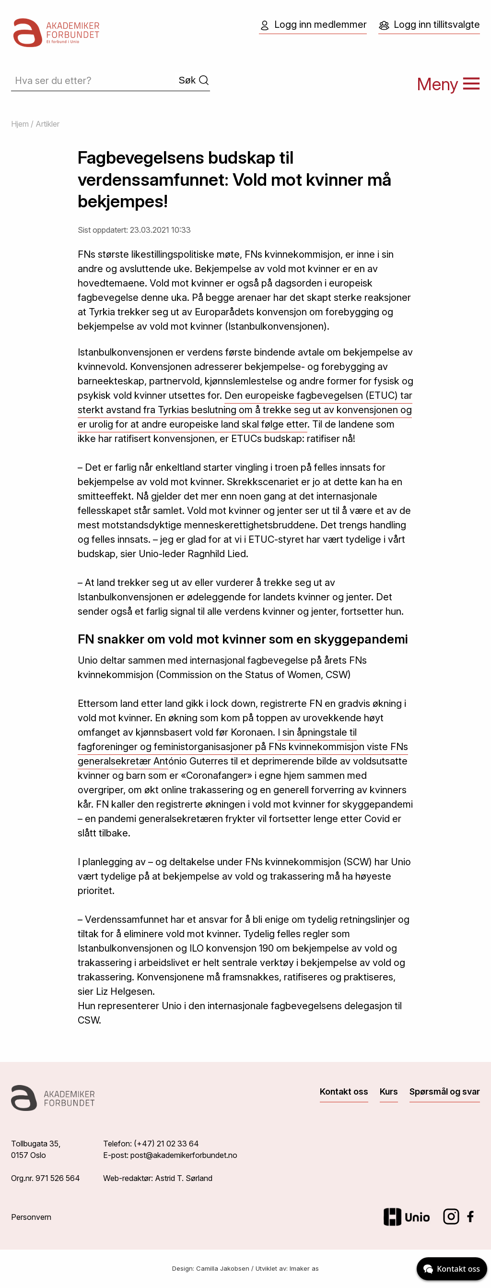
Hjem (20, 124)
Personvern (31, 1217)
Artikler (47, 124)
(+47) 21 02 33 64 (166, 1143)
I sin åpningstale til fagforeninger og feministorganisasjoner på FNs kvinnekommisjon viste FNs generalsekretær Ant (243, 747)
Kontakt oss (344, 1091)
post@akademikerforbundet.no (183, 1155)
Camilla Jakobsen (222, 1268)
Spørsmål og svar (444, 1091)
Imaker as (304, 1268)
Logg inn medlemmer (313, 25)
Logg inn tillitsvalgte (429, 25)
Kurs (389, 1091)
